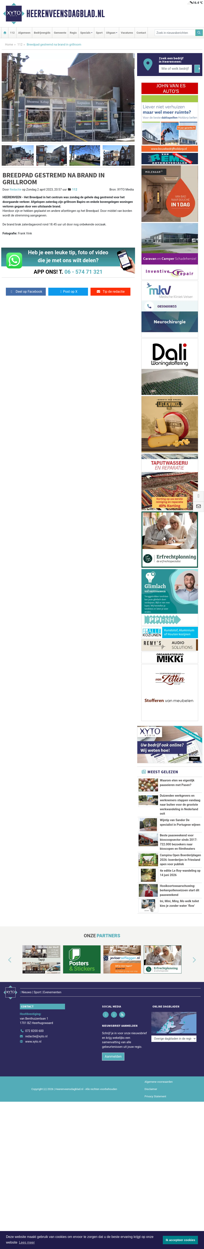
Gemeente (60, 32)
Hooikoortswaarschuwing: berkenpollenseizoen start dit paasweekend (179, 890)
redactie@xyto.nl (36, 1036)
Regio (73, 32)
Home (9, 44)
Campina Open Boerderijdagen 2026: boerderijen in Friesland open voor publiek (180, 859)
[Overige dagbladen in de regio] (173, 1038)
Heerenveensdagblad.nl (65, 13)
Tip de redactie (110, 292)
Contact (141, 32)
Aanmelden (113, 1056)
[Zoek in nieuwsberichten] (175, 32)
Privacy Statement (155, 1096)
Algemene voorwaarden (159, 1081)
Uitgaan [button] (110, 32)
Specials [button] (85, 32)
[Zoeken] (199, 32)
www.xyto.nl (33, 1041)
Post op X (68, 292)
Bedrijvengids (42, 32)
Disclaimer (151, 1089)
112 (12, 32)
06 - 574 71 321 (83, 272)
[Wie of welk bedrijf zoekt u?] (175, 69)
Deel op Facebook (25, 292)
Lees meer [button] (27, 1242)
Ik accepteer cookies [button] (180, 1240)
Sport (99, 32)
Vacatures (127, 32)
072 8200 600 (34, 1031)
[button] (4, 155)
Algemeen (24, 32)
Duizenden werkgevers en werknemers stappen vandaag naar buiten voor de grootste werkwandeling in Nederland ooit (180, 804)
